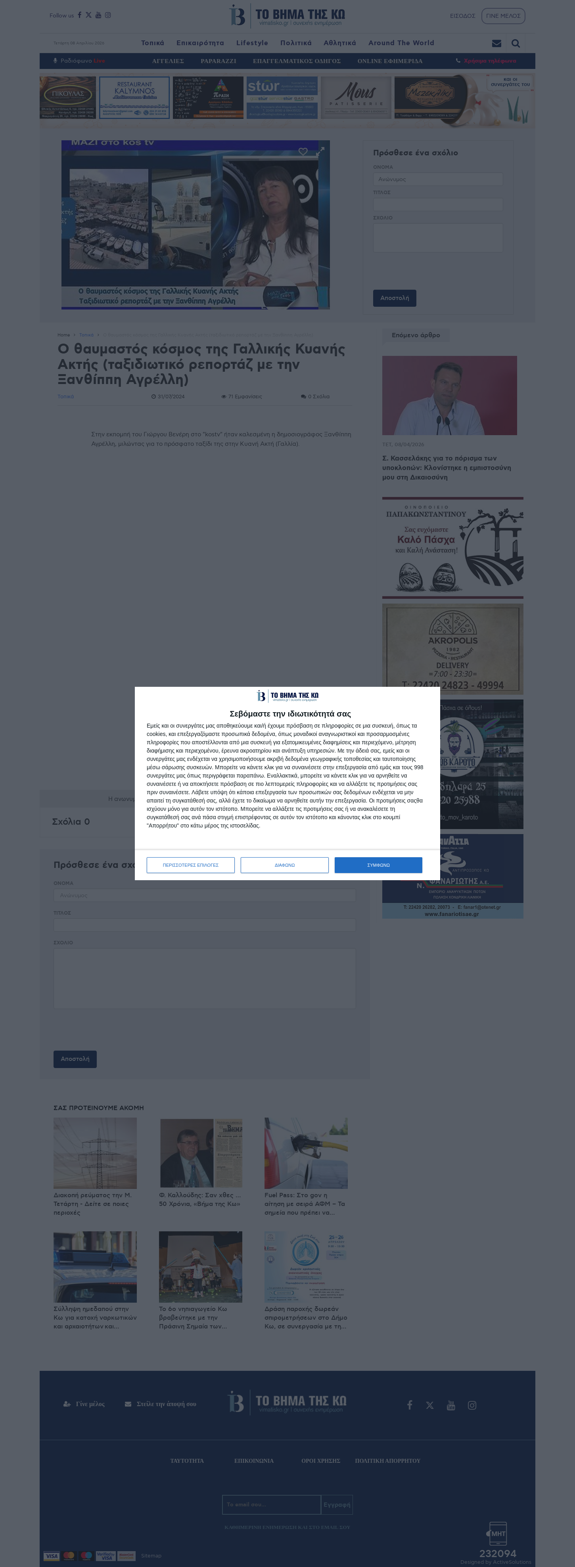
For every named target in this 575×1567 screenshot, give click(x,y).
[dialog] (287, 783)
